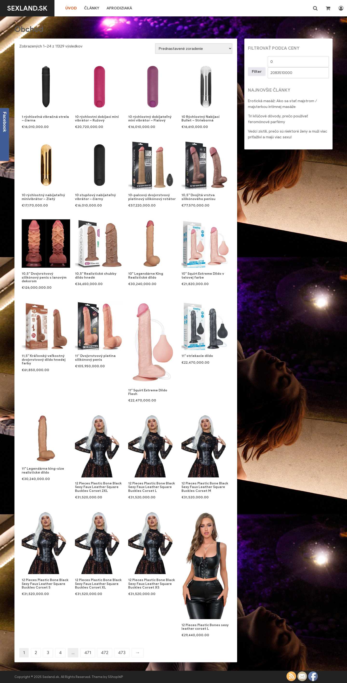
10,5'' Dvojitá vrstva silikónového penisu (198, 197)
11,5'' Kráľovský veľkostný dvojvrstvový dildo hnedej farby (44, 359)
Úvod (71, 8)
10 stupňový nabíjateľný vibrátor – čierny (95, 197)
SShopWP (115, 677)
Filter (257, 71)
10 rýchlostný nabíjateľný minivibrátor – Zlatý (43, 197)
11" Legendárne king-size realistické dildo (43, 470)
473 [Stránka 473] (122, 652)
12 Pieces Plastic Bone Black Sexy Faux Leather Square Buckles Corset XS (151, 583)
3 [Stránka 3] (48, 652)
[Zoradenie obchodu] (193, 48)
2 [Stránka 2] (36, 652)
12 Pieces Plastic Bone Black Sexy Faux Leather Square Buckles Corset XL (98, 583)
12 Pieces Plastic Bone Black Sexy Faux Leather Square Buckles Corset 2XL (98, 487)
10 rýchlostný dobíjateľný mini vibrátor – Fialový (150, 118)
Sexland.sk (27, 8)
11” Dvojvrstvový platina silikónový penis (95, 358)
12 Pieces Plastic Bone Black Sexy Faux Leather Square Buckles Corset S (45, 583)
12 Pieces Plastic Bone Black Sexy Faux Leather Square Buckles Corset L (151, 487)
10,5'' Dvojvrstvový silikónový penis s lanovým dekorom (44, 277)
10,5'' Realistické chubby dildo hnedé (95, 275)
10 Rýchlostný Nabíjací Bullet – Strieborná (200, 118)
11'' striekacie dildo (197, 356)
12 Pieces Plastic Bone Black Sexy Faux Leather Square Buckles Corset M (204, 487)
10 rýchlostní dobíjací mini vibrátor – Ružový (97, 118)
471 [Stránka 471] (87, 652)
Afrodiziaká (119, 8)
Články (92, 8)
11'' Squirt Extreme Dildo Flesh (147, 392)
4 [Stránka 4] (60, 652)
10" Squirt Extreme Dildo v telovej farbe (202, 275)
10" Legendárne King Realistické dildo (145, 275)
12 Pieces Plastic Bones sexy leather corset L (205, 627)
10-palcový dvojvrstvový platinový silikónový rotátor (152, 197)
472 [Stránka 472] (104, 652)
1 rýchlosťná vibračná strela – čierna (45, 118)
